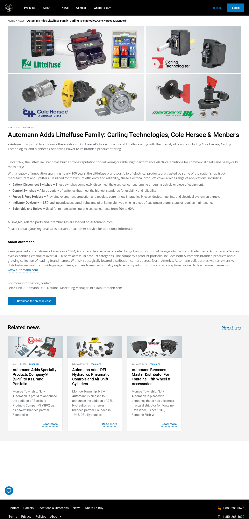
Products (29, 7)
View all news (231, 327)
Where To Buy (102, 7)
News (65, 7)
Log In (236, 7)
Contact (81, 7)
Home (11, 20)
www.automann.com (23, 270)
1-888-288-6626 (233, 508)
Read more (50, 424)
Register (216, 7)
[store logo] (8, 8)
